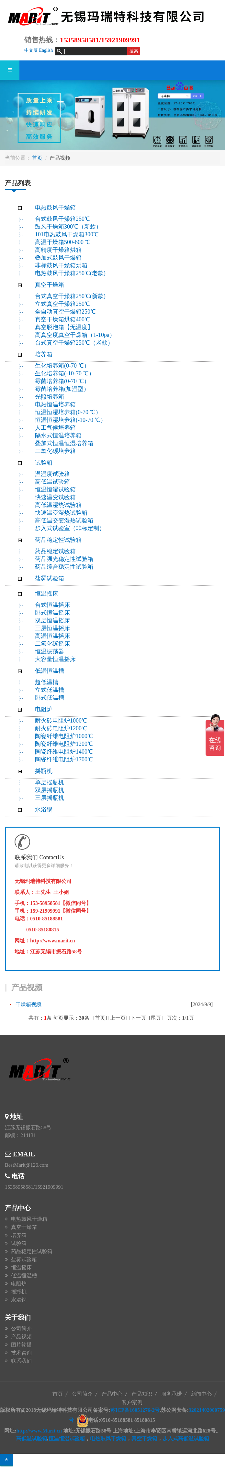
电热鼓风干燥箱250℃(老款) (70, 273)
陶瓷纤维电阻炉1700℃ (64, 759)
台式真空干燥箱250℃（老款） (74, 342)
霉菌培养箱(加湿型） (62, 389)
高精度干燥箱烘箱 (58, 250)
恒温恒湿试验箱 (55, 489)
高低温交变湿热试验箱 (64, 520)
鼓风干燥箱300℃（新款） (72, 226)
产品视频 (21, 1336)
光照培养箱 (49, 396)
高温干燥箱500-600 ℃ (63, 242)
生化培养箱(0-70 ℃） (62, 365)
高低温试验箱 (52, 481)
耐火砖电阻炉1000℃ (61, 720)
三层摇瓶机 (49, 798)
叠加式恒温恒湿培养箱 (64, 443)
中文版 (31, 50)
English (46, 50)
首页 (37, 158)
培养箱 (43, 354)
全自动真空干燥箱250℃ (65, 311)
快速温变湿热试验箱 (61, 513)
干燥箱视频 (28, 1004)
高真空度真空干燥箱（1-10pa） (75, 335)
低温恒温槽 (49, 671)
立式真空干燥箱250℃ (62, 304)
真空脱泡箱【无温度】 (64, 327)
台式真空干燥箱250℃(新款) (70, 296)
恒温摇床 (46, 593)
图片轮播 (21, 1344)
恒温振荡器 (49, 651)
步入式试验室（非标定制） (70, 528)
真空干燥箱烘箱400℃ (62, 319)
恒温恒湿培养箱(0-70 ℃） (68, 412)
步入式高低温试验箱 (186, 1438)
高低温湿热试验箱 (58, 505)
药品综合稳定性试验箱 (64, 566)
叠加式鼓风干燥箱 (58, 257)
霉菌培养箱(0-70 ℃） (62, 381)
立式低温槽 (49, 690)
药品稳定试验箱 (55, 551)
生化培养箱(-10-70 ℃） (64, 373)
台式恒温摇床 (52, 605)
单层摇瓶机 (49, 782)
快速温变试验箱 (55, 497)
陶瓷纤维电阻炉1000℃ (64, 736)
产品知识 (141, 1394)
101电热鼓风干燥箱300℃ (67, 234)
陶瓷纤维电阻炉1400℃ (64, 751)
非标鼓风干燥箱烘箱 (61, 265)
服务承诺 (171, 1394)
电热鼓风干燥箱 (55, 207)
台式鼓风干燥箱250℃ (62, 219)
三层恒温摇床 (52, 628)
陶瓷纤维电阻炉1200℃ (64, 744)
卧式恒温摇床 (52, 612)
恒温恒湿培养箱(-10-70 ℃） (70, 420)
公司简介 (21, 1328)
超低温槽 (46, 682)
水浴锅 (43, 809)
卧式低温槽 (49, 697)
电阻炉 (43, 709)
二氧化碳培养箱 (55, 451)
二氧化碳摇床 (52, 643)
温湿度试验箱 (52, 474)
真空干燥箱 (49, 285)
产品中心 (112, 1394)
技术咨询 (21, 1353)
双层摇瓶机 (49, 790)
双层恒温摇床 (52, 620)
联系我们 (21, 1361)
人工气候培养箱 (55, 427)
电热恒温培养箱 (55, 404)
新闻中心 (201, 1394)
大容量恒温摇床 (55, 659)
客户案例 (132, 1402)
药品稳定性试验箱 (58, 540)
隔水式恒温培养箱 (58, 435)
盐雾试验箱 (49, 578)
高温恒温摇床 (52, 636)
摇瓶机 (43, 771)
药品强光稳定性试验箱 (64, 559)
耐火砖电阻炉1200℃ (61, 728)
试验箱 (43, 462)
